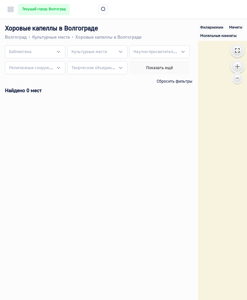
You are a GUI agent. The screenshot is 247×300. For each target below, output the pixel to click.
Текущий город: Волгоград (44, 9)
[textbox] (20, 52)
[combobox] (35, 51)
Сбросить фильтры (174, 81)
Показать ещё (159, 67)
